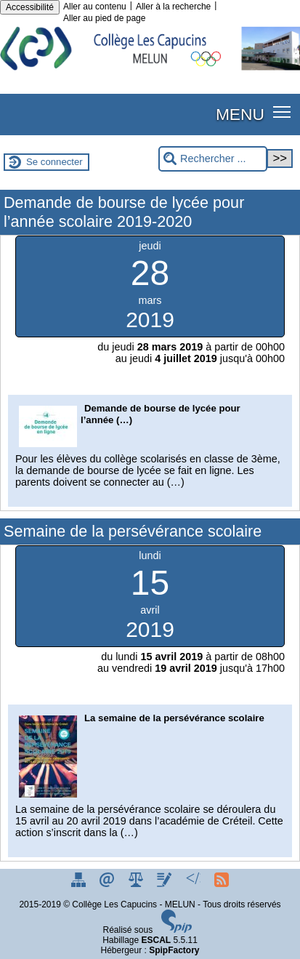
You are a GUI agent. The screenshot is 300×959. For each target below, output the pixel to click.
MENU (240, 114)
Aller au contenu (94, 6)
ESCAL (156, 940)
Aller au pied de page (104, 18)
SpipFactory (174, 950)
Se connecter (54, 161)
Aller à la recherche (173, 6)
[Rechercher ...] (212, 159)
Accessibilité (30, 7)
